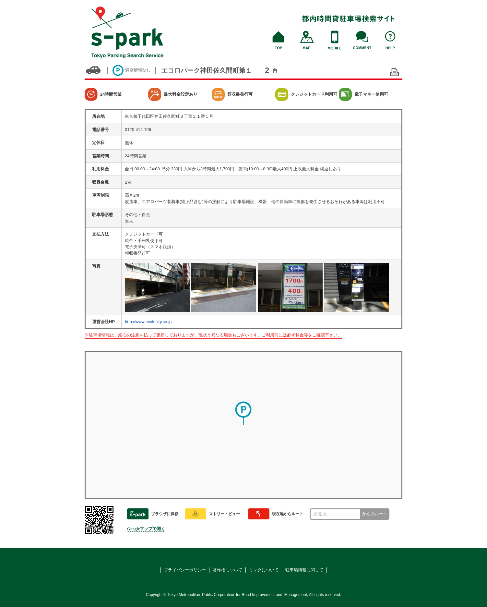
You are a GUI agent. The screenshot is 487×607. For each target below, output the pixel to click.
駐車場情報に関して (304, 569)
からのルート (374, 513)
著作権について (227, 569)
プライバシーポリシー (185, 569)
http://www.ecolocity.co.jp (148, 321)
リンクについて (264, 569)
